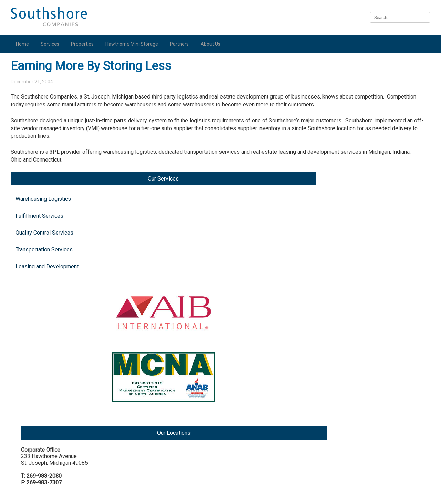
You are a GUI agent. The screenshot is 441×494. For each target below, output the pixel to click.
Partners (181, 44)
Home (24, 44)
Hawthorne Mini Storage (134, 44)
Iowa (361, 374)
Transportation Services (46, 140)
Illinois (363, 322)
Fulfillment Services (42, 107)
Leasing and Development (34, 160)
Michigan (366, 139)
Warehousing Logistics (45, 90)
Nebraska (366, 427)
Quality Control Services (47, 124)
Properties (84, 44)
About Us (213, 44)
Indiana (363, 237)
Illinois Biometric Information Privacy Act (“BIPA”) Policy (220, 485)
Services (52, 44)
